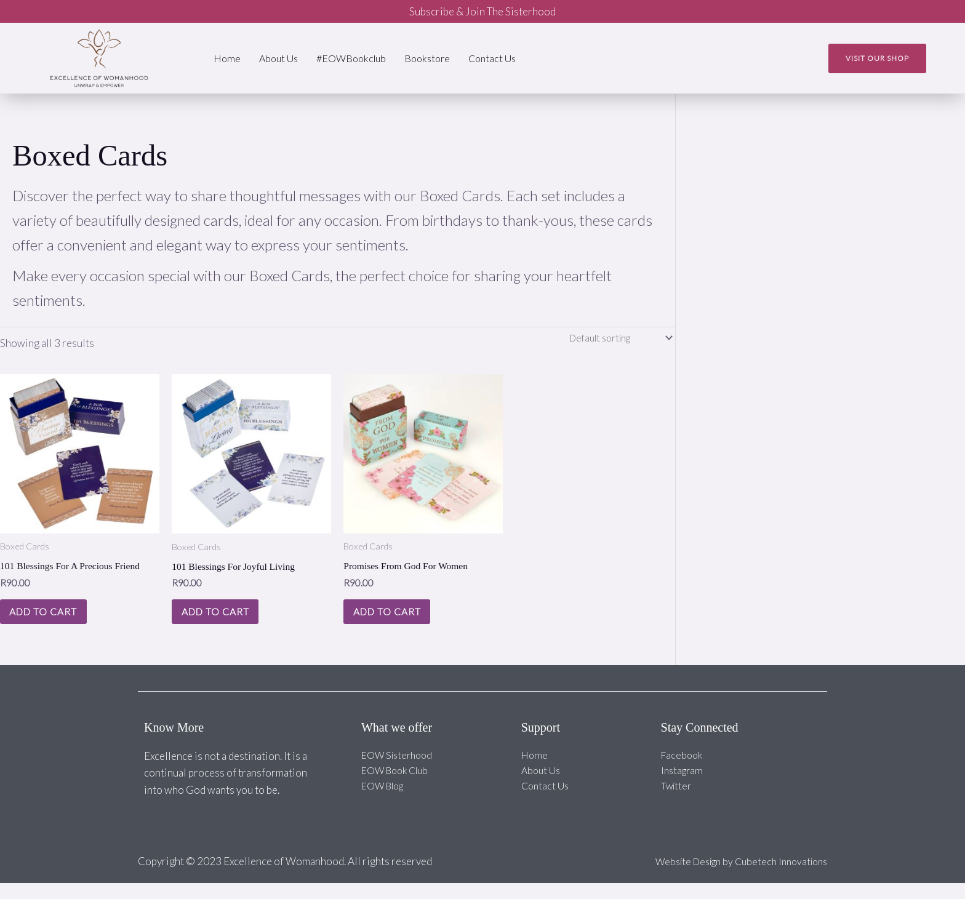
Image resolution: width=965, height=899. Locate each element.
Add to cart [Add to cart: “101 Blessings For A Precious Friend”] (53, 621)
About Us (278, 58)
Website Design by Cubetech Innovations (734, 877)
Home (227, 58)
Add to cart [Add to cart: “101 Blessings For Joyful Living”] (225, 621)
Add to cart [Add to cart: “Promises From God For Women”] (397, 621)
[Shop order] (614, 339)
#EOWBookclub (351, 58)
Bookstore (427, 58)
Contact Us (492, 58)
